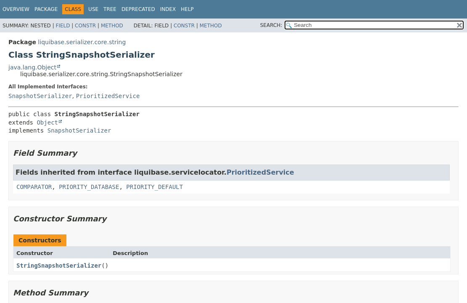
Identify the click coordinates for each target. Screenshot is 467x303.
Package (46, 9)
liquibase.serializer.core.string (82, 42)
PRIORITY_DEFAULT (154, 186)
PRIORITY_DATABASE (89, 186)
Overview (16, 9)
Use (93, 9)
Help (187, 9)
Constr (85, 26)
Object (47, 122)
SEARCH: (271, 25)
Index (168, 9)
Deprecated (138, 9)
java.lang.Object (32, 67)
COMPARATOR (34, 186)
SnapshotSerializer (40, 96)
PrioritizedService (108, 96)
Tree (109, 9)
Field (62, 26)
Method (112, 26)
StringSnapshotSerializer (58, 265)
